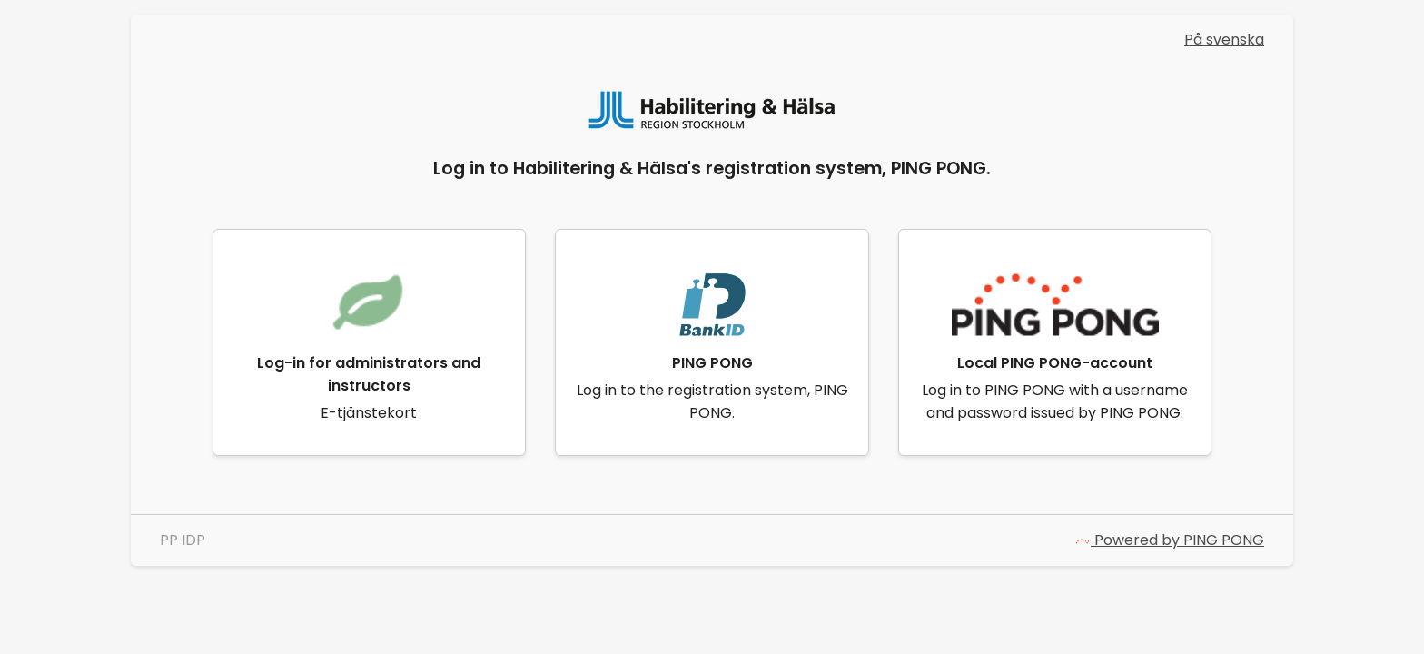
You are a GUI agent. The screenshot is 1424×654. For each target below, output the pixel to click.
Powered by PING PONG (1170, 540)
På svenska (1224, 39)
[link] (370, 342)
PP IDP (182, 540)
